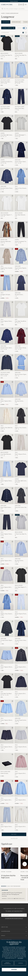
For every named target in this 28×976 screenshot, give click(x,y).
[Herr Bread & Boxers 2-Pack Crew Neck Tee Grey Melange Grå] (21, 522)
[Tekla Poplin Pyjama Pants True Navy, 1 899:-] (7, 525)
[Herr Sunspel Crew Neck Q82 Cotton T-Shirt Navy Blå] (21, 468)
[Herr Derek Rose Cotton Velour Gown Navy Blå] (21, 149)
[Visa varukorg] (23, 4)
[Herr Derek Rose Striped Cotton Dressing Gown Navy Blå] (21, 282)
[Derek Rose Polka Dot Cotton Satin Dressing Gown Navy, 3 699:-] (21, 499)
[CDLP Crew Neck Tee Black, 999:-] (7, 685)
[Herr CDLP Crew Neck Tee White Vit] (21, 309)
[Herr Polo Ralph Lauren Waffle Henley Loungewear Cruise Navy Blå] (7, 362)
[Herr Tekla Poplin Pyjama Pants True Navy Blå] (7, 522)
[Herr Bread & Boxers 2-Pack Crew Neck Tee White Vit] (21, 43)
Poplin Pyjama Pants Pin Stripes (6, 481)
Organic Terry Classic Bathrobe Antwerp (20, 427)
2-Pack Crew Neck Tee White (21, 55)
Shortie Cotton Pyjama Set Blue (21, 374)
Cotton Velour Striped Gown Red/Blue (21, 348)
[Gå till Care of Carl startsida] (7, 4)
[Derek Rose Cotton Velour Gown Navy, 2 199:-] (21, 153)
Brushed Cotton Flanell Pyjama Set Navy (7, 188)
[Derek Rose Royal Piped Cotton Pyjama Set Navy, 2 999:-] (7, 499)
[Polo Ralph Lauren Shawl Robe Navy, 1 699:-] (7, 100)
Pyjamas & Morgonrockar (12, 13)
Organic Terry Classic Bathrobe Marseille (20, 188)
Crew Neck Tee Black (6, 693)
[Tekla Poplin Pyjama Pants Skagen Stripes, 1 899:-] (7, 313)
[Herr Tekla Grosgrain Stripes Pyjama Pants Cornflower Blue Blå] (7, 282)
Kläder (3, 13)
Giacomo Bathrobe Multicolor (5, 241)
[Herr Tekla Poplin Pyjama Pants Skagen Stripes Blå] (7, 309)
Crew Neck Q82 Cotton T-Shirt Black (7, 135)
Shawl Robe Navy (5, 108)
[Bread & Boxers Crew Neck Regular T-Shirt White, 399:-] (7, 206)
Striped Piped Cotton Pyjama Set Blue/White (21, 720)
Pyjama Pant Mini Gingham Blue (5, 82)
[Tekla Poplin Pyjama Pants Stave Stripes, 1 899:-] (7, 818)
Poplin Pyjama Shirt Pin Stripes (6, 401)
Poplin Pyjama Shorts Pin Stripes (6, 667)
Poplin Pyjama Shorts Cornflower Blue (6, 720)
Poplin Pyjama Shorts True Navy (6, 747)
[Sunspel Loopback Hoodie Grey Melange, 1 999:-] (7, 153)
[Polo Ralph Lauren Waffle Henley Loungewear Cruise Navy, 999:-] (7, 366)
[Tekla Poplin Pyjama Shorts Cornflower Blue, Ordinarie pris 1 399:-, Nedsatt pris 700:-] (7, 712)
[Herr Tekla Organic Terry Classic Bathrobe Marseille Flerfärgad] (21, 176)
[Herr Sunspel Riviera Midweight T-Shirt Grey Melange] (21, 123)
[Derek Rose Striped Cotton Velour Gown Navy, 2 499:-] (21, 632)
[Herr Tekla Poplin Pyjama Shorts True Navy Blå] (7, 734)
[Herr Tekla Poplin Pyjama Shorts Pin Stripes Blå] (7, 655)
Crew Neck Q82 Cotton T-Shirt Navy (21, 481)
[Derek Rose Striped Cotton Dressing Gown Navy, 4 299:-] (21, 286)
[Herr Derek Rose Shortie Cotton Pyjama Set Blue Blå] (21, 362)
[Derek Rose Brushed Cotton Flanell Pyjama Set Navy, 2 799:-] (7, 180)
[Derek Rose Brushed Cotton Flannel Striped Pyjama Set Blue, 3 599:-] (21, 552)
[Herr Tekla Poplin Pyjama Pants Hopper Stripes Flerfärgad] (21, 442)
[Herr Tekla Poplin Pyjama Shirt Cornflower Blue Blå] (21, 788)
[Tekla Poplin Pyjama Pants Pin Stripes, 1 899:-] (7, 472)
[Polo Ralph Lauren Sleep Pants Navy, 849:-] (21, 100)
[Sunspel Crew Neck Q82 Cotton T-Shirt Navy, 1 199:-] (21, 472)
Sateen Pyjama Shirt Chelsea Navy (20, 667)
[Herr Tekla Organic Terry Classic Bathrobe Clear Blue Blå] (7, 601)
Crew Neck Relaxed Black (6, 454)
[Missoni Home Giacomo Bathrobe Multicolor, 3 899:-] (7, 233)
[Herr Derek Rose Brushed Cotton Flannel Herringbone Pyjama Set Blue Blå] (21, 389)
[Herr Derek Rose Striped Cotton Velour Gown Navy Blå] (21, 628)
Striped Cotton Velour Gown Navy (21, 640)
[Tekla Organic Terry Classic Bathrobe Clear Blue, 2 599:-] (7, 605)
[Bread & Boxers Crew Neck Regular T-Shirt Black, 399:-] (21, 579)
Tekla (16, 186)
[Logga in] (19, 4)
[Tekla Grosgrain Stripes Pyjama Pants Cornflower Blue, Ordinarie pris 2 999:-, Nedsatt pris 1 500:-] (7, 286)
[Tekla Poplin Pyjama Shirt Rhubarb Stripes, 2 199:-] (21, 765)
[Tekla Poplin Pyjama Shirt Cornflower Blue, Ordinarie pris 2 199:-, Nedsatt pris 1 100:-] (21, 791)
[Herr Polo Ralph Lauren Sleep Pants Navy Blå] (21, 96)
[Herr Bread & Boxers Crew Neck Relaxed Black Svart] (7, 442)
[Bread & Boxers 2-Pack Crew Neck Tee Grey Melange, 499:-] (21, 525)
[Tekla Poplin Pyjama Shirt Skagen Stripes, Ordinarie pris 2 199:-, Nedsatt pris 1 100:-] (7, 579)
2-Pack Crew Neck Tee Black (6, 55)
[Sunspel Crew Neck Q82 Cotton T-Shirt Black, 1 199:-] (7, 127)
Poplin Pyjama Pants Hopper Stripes (20, 454)
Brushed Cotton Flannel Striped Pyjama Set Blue (21, 560)
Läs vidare (20, 958)
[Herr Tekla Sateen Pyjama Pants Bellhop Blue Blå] (21, 601)
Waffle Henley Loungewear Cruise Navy (6, 374)
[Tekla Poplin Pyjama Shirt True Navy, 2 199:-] (21, 685)
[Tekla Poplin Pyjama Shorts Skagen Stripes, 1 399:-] (21, 738)
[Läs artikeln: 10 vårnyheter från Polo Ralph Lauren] (9, 864)
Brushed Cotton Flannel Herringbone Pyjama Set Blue (20, 401)
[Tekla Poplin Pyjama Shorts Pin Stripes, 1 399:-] (7, 658)
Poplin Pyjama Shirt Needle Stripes (20, 826)
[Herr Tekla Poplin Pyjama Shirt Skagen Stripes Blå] (7, 575)
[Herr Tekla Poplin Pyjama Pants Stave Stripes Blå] (7, 814)
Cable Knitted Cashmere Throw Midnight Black (5, 773)
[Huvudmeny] (25, 4)
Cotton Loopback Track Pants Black (21, 241)
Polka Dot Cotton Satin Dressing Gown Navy (21, 507)
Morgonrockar (16, 21)
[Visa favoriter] (21, 4)
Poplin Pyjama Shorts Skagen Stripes (20, 747)
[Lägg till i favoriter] (12, 36)
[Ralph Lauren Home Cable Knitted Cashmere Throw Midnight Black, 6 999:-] (7, 765)
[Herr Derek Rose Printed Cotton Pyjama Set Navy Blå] (7, 628)
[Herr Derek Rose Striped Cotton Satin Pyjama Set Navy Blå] (7, 335)
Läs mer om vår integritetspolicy (14, 918)
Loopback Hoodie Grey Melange (7, 161)
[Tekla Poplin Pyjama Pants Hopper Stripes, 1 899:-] (21, 446)
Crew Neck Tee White (20, 321)
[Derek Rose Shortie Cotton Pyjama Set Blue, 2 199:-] (21, 366)
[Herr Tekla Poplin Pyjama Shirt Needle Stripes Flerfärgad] (21, 814)
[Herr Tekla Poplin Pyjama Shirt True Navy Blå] (21, 681)
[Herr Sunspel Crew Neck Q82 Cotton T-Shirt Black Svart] (7, 123)
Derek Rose (18, 159)
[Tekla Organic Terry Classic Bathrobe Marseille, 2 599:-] (21, 180)
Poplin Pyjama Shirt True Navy (20, 693)
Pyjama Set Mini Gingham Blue (19, 82)
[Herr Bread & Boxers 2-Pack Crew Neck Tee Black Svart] (7, 43)
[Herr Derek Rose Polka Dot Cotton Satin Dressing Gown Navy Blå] (21, 495)
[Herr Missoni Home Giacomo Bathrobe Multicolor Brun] (7, 229)
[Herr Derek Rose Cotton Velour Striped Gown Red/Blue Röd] (21, 335)
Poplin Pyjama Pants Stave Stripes (6, 826)
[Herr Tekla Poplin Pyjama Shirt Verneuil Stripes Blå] (7, 788)
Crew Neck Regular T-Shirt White (6, 215)
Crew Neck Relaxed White (20, 215)
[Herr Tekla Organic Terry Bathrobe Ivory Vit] (7, 415)
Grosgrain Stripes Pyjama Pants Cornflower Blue (5, 294)
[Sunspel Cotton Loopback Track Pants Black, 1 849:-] (21, 233)
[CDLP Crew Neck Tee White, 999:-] (21, 313)
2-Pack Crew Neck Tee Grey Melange (21, 534)
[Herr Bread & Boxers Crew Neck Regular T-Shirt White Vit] (7, 202)
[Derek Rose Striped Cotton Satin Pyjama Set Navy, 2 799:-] (7, 339)
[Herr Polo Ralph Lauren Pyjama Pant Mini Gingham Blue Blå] (7, 69)
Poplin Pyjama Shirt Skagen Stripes (6, 587)
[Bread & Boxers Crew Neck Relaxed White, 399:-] (21, 206)
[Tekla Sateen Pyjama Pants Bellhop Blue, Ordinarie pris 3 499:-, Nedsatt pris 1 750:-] (21, 605)
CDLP (16, 319)
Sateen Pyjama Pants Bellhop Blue (20, 614)
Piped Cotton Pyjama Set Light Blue (20, 268)
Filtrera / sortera (8, 28)
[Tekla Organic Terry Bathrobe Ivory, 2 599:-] (7, 419)
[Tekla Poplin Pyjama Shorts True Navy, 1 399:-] (7, 738)
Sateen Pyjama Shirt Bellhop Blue (6, 560)
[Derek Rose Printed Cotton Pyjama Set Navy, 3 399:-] (7, 632)
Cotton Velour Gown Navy (20, 161)
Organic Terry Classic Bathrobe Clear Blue (6, 614)
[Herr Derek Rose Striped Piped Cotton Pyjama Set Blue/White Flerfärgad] (21, 708)
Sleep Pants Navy (19, 108)
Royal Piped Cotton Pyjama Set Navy (6, 507)
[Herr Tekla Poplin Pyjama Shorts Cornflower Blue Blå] (7, 708)
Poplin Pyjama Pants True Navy (6, 534)
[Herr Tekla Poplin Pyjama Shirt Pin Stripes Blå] (7, 389)
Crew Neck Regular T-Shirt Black (20, 587)
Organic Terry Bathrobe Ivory (7, 427)
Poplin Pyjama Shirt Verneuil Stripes (6, 800)
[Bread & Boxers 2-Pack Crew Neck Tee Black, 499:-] (7, 47)
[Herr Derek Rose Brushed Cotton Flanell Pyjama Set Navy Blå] (7, 176)
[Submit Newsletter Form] (25, 915)
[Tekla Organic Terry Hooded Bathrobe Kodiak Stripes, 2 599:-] (7, 260)
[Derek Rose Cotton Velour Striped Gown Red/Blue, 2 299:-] (21, 339)
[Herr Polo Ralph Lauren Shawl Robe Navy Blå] (7, 96)
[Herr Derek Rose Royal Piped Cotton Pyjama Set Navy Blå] (7, 495)
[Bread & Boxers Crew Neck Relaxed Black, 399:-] (7, 446)
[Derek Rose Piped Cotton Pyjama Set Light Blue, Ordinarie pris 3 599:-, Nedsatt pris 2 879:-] (21, 260)
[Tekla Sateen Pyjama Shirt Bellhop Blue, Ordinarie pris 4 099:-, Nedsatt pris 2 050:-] (7, 552)
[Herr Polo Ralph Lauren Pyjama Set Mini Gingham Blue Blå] (21, 69)
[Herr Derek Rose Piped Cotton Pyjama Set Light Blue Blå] (21, 256)
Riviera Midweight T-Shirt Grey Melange (20, 135)
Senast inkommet (14, 1)
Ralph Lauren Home (5, 771)
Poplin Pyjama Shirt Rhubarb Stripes (20, 773)
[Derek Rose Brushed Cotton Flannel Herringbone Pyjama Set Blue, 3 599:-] (21, 392)
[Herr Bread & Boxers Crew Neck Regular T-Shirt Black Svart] (21, 575)
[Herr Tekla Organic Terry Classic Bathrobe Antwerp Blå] (21, 415)
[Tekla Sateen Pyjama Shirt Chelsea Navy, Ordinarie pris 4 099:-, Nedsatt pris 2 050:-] (21, 658)
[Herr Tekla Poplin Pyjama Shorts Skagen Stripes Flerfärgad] (21, 734)
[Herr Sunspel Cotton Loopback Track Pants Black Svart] (21, 229)
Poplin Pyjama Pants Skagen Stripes (6, 321)
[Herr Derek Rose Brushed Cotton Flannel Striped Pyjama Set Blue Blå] (21, 548)
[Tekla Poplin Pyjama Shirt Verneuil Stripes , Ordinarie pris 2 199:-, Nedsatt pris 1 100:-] (7, 791)
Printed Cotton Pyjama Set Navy (7, 640)
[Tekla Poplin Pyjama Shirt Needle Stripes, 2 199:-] (21, 818)
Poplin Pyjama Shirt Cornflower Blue (20, 800)
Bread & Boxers (4, 53)
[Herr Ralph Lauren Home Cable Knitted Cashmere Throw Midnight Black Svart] (7, 761)
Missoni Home (4, 239)
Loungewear (5, 21)
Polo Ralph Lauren (5, 80)
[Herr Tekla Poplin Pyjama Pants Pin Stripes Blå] (7, 468)
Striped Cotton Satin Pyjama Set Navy (6, 348)
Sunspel (3, 133)
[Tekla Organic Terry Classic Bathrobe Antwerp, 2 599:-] (21, 419)
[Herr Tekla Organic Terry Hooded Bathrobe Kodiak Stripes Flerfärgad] (7, 256)
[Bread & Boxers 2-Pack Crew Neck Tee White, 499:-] (21, 47)
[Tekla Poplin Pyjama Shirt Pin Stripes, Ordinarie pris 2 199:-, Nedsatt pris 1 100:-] (7, 392)
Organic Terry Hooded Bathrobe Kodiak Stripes (6, 268)
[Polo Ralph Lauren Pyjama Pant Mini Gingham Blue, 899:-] (7, 73)
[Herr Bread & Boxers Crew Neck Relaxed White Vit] (21, 202)
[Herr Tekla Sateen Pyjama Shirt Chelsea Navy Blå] (21, 655)
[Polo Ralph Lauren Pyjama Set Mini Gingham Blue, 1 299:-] (21, 73)
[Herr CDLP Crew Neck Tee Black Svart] (7, 681)
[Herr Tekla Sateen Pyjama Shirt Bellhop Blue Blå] (7, 548)
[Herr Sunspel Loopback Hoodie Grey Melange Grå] (7, 149)
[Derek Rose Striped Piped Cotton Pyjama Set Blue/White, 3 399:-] (21, 712)
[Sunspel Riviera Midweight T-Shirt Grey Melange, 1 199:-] (21, 127)
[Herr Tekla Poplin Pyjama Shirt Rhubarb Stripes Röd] (21, 761)
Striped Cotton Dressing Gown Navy (20, 294)
